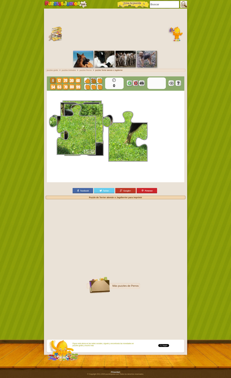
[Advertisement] (115, 29)
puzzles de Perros (128, 285)
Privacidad (115, 372)
